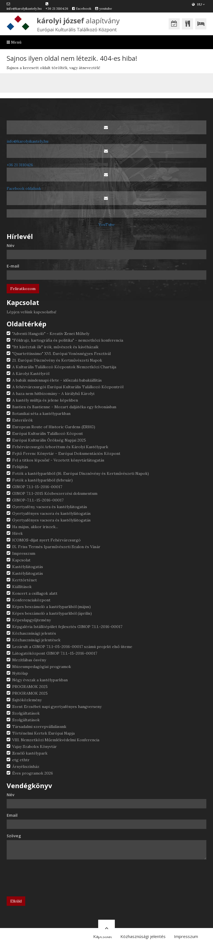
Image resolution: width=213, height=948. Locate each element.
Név (10, 245)
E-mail (13, 266)
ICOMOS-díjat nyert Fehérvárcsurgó (46, 540)
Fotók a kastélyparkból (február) (42, 480)
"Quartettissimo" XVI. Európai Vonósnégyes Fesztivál (61, 353)
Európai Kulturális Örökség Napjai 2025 (49, 440)
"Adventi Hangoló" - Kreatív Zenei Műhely (50, 333)
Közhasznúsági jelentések (36, 639)
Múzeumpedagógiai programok (41, 666)
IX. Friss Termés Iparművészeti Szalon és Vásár (56, 546)
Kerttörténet (24, 580)
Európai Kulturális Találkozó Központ (47, 433)
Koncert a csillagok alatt (34, 593)
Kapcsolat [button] (102, 936)
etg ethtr (21, 759)
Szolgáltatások (26, 713)
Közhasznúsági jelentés (34, 633)
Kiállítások (22, 586)
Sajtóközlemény (27, 699)
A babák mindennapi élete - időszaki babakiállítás (57, 380)
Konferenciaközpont (31, 599)
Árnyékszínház (25, 766)
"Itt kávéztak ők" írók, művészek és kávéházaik (55, 346)
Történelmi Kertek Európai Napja (43, 733)
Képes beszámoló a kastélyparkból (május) (51, 606)
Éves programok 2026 (32, 773)
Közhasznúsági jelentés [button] (143, 936)
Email (12, 815)
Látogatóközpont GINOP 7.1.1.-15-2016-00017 (54, 653)
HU (198, 4)
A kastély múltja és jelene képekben (45, 400)
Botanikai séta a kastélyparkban (41, 413)
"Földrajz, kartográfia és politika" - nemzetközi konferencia (67, 340)
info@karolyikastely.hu (24, 8)
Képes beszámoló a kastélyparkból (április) (52, 613)
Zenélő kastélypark (29, 753)
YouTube (106, 224)
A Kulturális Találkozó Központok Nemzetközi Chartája (64, 366)
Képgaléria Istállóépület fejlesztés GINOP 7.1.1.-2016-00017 (67, 626)
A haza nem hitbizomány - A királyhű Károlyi (53, 393)
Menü (14, 42)
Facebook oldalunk (24, 188)
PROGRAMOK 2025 (30, 686)
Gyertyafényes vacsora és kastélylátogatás (51, 513)
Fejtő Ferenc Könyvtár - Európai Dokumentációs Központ (66, 453)
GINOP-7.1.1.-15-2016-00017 (38, 500)
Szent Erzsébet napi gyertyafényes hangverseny (57, 706)
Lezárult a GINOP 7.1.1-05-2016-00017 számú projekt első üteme (72, 646)
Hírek (17, 533)
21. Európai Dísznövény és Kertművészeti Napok (57, 360)
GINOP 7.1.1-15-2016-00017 (37, 486)
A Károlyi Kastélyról (30, 373)
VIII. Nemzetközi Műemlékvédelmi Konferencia (55, 739)
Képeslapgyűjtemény (31, 619)
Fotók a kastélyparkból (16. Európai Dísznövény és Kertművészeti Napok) (80, 473)
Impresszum (23, 553)
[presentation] (49, 880)
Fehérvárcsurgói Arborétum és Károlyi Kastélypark (60, 446)
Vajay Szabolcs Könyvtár (34, 746)
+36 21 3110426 (56, 8)
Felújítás (20, 466)
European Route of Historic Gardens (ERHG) (53, 426)
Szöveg (14, 835)
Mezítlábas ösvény (29, 659)
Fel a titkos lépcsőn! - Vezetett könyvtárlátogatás (58, 460)
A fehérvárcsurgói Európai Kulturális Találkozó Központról (67, 386)
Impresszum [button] (186, 936)
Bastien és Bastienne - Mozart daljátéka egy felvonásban (64, 406)
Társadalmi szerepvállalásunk (39, 726)
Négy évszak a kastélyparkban (40, 679)
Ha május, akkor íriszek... (35, 526)
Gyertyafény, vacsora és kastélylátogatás (49, 506)
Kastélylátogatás (27, 566)
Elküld (16, 901)
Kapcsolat (21, 560)
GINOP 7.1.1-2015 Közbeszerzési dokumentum (54, 493)
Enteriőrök (22, 420)
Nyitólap (20, 673)
